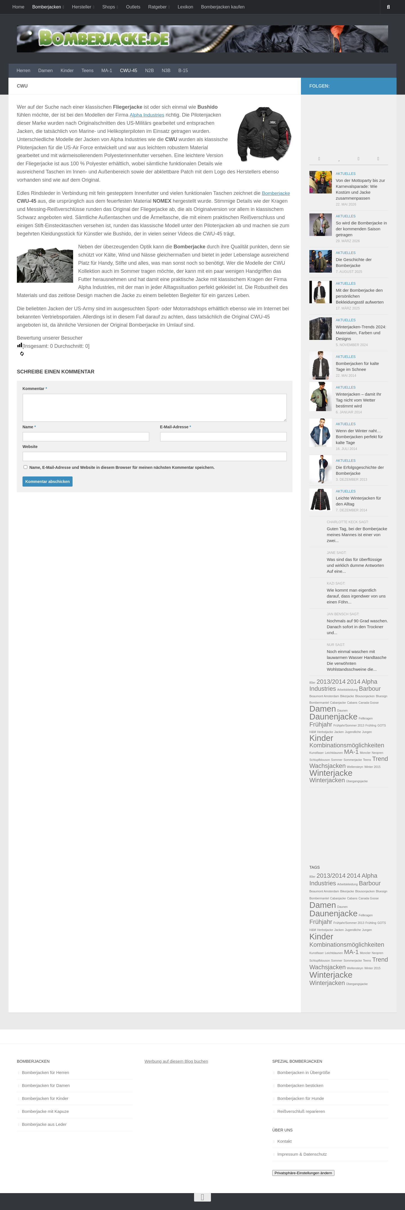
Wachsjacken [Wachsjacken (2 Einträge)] (327, 765)
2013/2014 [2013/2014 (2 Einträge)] (331, 681)
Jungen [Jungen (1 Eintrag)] (367, 732)
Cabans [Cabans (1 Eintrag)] (352, 702)
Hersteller (81, 7)
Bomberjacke (276, 193)
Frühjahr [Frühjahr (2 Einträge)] (320, 724)
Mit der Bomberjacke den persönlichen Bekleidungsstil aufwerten (360, 296)
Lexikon (185, 7)
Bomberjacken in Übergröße (303, 1072)
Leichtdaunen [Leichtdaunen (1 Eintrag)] (334, 752)
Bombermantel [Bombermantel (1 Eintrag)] (319, 702)
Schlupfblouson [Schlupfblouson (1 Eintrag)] (319, 759)
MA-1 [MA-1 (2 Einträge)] (351, 751)
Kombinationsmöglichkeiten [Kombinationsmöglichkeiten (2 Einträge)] (346, 745)
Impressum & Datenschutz (302, 1154)
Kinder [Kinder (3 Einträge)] (321, 738)
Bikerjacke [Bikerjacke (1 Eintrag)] (347, 696)
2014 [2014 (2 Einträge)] (354, 681)
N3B (166, 70)
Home (18, 7)
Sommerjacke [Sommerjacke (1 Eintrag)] (352, 759)
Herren (23, 70)
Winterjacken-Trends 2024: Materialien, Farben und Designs (361, 332)
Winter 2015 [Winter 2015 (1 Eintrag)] (372, 766)
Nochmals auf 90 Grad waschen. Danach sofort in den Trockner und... (357, 626)
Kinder (66, 70)
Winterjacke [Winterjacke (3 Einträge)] (330, 772)
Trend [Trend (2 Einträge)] (380, 758)
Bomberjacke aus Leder (44, 1124)
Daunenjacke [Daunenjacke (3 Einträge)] (333, 716)
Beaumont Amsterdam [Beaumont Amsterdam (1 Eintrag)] (324, 696)
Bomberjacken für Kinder (45, 1098)
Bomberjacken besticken (300, 1085)
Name (29, 427)
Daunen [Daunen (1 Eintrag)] (342, 710)
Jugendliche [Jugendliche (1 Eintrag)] (353, 732)
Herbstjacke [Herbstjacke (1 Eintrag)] (325, 732)
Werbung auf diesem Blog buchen (176, 1061)
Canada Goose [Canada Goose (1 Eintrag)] (369, 702)
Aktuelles (346, 174)
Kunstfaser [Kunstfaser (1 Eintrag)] (316, 752)
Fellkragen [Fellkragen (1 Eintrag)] (366, 718)
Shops (108, 7)
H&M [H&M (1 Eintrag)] (312, 732)
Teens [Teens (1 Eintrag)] (367, 759)
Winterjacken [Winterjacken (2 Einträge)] (327, 780)
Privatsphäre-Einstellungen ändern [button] (303, 1173)
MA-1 (106, 70)
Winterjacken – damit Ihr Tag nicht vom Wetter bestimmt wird (358, 400)
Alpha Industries (147, 115)
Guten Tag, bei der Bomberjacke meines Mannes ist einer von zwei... (357, 534)
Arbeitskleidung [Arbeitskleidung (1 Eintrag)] (347, 689)
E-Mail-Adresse (175, 427)
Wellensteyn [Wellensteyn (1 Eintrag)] (355, 766)
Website (29, 446)
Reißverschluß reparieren (301, 1111)
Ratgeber (157, 7)
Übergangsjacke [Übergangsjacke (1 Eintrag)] (357, 781)
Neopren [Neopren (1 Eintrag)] (377, 752)
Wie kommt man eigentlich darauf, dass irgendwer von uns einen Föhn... (356, 596)
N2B (149, 70)
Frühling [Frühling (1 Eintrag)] (370, 725)
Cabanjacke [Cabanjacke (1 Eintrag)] (338, 702)
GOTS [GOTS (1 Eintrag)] (381, 725)
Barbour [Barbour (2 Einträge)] (370, 688)
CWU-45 (128, 70)
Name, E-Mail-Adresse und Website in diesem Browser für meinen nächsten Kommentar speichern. (122, 467)
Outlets (133, 7)
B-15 (183, 70)
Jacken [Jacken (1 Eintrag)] (339, 732)
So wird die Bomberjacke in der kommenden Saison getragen (361, 228)
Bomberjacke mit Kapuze (45, 1111)
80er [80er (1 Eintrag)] (312, 682)
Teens (88, 70)
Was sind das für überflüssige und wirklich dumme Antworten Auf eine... (355, 565)
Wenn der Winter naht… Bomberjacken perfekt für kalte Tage (359, 436)
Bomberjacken (46, 7)
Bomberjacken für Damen (46, 1085)
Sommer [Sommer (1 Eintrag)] (336, 759)
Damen (45, 70)
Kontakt (284, 1141)
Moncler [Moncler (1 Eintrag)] (365, 752)
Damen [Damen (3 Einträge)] (322, 708)
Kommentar (34, 388)
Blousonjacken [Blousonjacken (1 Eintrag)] (365, 696)
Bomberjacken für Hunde (300, 1098)
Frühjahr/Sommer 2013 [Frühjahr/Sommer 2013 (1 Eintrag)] (349, 725)
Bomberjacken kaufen (223, 7)
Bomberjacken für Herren (45, 1072)
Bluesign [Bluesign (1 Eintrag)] (381, 696)
